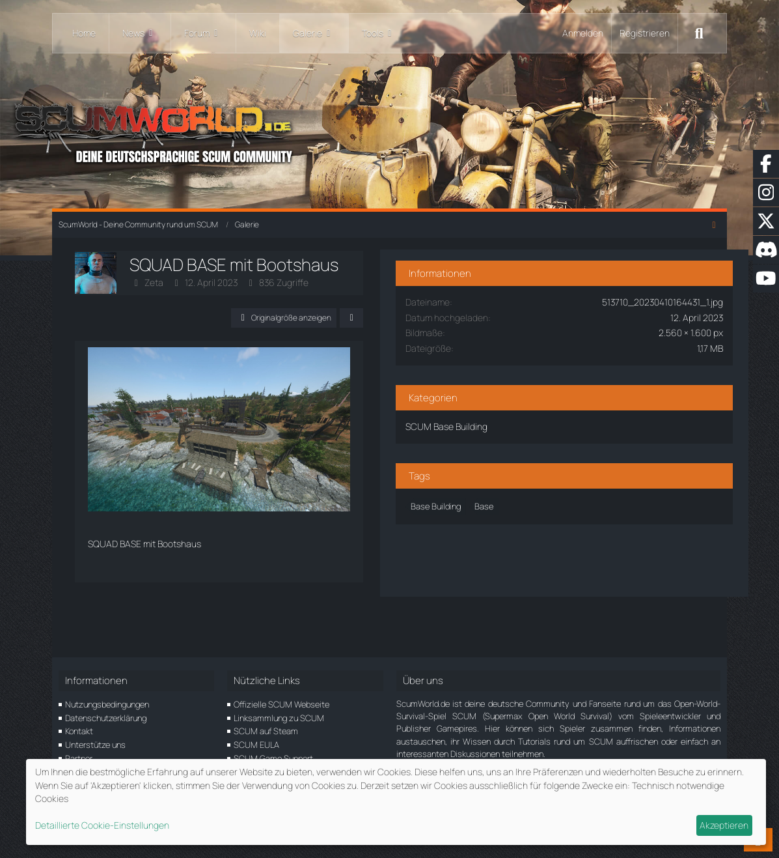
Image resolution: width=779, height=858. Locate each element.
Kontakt (79, 731)
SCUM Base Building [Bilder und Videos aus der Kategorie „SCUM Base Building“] (543, 416)
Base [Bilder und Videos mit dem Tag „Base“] (580, 496)
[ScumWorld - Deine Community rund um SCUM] (389, 130)
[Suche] (699, 33)
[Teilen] (442, 318)
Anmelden (582, 33)
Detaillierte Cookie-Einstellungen (102, 825)
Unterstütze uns (95, 745)
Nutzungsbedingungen (107, 704)
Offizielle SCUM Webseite (281, 704)
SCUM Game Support (273, 758)
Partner (78, 758)
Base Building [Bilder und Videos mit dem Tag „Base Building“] (533, 496)
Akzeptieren (724, 825)
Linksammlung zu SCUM (279, 718)
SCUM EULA (256, 745)
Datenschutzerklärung (105, 718)
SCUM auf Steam (266, 731)
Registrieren (645, 33)
